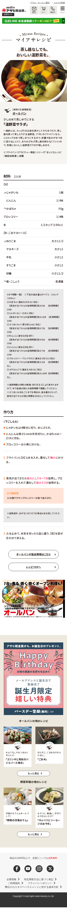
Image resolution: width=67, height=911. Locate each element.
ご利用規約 (14, 883)
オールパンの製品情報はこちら (33, 554)
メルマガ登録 (59, 3)
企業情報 (11, 879)
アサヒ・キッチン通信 (39, 3)
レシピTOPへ (33, 567)
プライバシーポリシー (40, 883)
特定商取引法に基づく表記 (38, 879)
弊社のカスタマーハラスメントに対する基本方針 (31, 887)
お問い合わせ (34, 12)
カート (43, 12)
